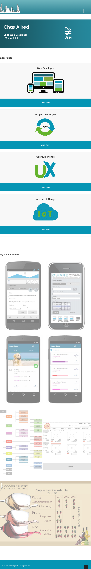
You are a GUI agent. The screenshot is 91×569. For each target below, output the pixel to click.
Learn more (45, 103)
